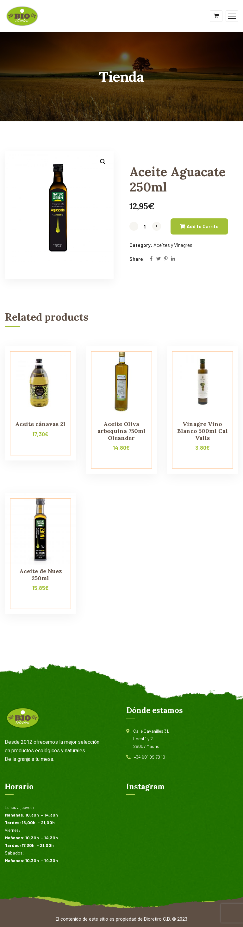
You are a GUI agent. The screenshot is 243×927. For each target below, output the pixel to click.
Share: (137, 259)
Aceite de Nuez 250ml (40, 574)
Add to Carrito (203, 226)
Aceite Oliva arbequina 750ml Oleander (121, 430)
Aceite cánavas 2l (40, 424)
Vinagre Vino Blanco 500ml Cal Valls (202, 430)
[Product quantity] (145, 226)
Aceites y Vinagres (172, 245)
